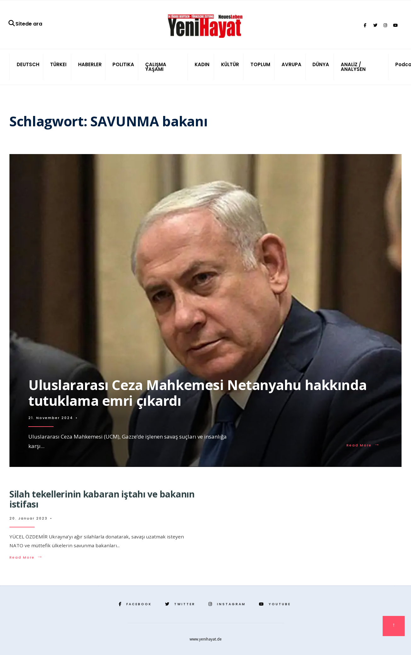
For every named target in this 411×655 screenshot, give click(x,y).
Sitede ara (25, 23)
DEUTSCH (28, 64)
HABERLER (90, 64)
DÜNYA (320, 64)
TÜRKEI (58, 64)
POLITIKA (123, 64)
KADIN (202, 64)
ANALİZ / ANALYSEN (353, 66)
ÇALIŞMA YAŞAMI (155, 66)
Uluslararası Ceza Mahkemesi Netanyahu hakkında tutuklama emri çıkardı (197, 393)
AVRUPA (291, 64)
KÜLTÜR (230, 64)
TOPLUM (260, 64)
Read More (363, 445)
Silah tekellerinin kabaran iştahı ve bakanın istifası (102, 499)
